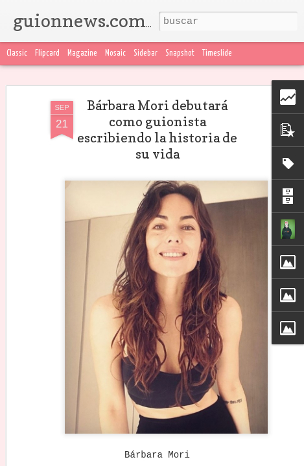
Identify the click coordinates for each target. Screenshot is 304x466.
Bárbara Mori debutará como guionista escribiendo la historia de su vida (157, 130)
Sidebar (146, 53)
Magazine (82, 53)
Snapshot (179, 53)
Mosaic (115, 53)
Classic (16, 53)
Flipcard (47, 53)
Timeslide (217, 53)
